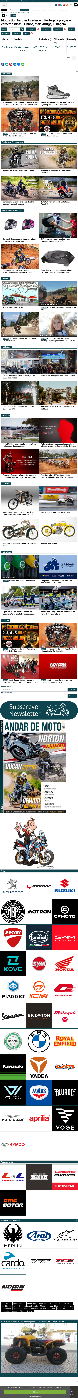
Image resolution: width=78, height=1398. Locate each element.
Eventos (5, 620)
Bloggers (15, 1311)
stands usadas (56, 10)
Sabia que (6, 484)
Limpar (4, 29)
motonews (65, 10)
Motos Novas (32, 1303)
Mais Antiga (31, 29)
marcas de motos (35, 10)
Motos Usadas (6, 1303)
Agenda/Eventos (19, 1303)
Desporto (6, 415)
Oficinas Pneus (60, 1306)
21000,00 (71, 47)
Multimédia (7, 347)
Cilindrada (5, 33)
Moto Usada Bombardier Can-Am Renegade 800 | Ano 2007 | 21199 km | (39, 1347)
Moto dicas (6, 552)
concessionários (46, 10)
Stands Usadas (32, 1306)
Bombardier (58, 29)
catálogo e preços (13, 10)
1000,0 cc (58, 47)
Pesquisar (72, 690)
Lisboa (26, 33)
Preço (71, 29)
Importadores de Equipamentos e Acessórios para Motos (34, 1308)
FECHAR (35, 1392)
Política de (35, 1396)
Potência (16, 33)
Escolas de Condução (65, 1308)
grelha (8, 16)
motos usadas (24, 10)
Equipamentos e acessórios (13, 210)
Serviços (30, 1311)
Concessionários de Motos (16, 1306)
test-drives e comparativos (9, 13)
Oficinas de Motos (47, 1306)
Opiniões (6, 279)
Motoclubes (5, 1311)
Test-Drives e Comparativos (12, 142)
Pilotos (22, 1311)
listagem (13, 16)
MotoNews (6, 74)
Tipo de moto (46, 29)
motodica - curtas (23, 13)
